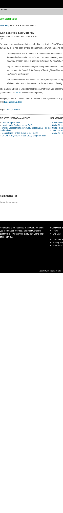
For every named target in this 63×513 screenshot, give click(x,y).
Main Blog (4, 25)
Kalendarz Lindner (13, 102)
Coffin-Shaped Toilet (11, 122)
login (29, 19)
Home (4, 9)
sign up (22, 19)
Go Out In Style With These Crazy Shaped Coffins (24, 136)
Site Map (56, 234)
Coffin (8, 109)
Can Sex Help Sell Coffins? (17, 32)
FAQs (55, 231)
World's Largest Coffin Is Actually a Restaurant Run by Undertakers (25, 129)
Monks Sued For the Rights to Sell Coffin (20, 133)
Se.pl (18, 93)
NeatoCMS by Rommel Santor (50, 271)
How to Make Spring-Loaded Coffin (17, 125)
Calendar (16, 109)
